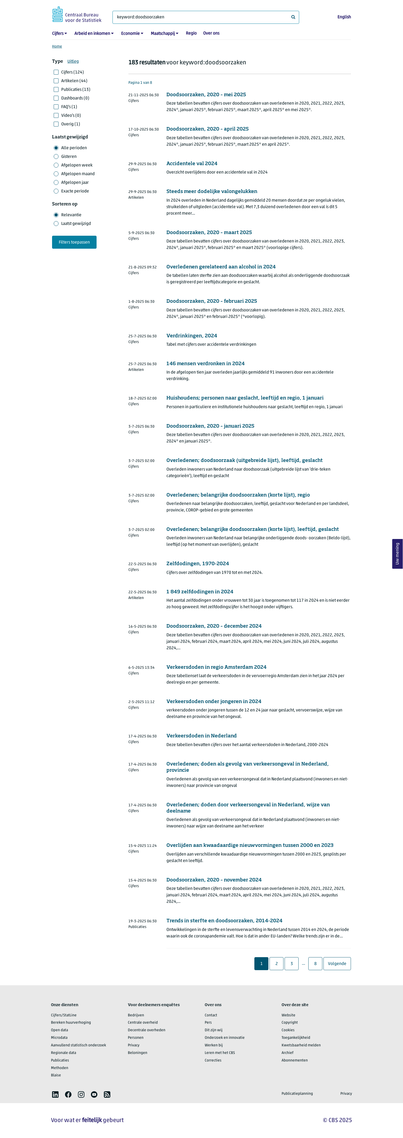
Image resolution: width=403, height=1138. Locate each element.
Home (57, 46)
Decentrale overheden (146, 1030)
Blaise (56, 1075)
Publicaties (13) (75, 90)
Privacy (133, 1045)
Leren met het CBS (220, 1053)
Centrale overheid (143, 1022)
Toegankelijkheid (296, 1038)
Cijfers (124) (72, 72)
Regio (191, 33)
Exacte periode (75, 191)
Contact (211, 1015)
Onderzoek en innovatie (225, 1038)
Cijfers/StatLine (64, 1015)
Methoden (59, 1068)
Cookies (288, 1030)
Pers (208, 1022)
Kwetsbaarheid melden (301, 1045)
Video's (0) (71, 116)
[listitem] (55, 1094)
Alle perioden (74, 148)
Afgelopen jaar (75, 183)
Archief (287, 1053)
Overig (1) (70, 124)
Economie (130, 34)
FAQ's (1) (69, 107)
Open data (59, 1030)
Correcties (213, 1060)
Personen (136, 1038)
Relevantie (71, 215)
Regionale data (63, 1053)
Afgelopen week (77, 165)
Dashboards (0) (75, 98)
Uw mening (397, 554)
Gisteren (69, 157)
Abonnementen (295, 1060)
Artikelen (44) (74, 81)
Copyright (290, 1022)
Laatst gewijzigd (76, 224)
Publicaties (60, 1060)
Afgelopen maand (78, 174)
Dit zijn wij (214, 1030)
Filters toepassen (74, 242)
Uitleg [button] (73, 61)
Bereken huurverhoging (71, 1022)
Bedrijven (136, 1015)
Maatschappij (163, 34)
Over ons (211, 33)
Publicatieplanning (297, 1094)
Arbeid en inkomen (92, 34)
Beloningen (137, 1053)
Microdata (59, 1038)
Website (288, 1015)
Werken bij (214, 1045)
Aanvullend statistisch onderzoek (78, 1045)
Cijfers (57, 34)
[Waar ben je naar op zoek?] (205, 17)
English (344, 17)
